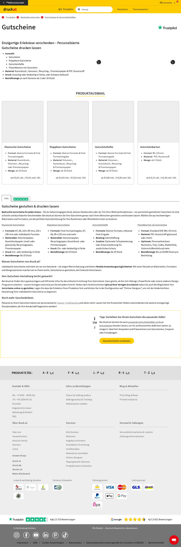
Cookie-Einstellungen (53, 542)
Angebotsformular (21, 407)
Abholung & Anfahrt (22, 412)
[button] (98, 62)
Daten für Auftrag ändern (78, 395)
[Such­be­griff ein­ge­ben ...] (96, 9)
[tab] (21, 198)
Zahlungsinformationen (132, 436)
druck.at (16, 460)
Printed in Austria (128, 399)
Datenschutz (75, 542)
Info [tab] (6, 198)
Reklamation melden (76, 403)
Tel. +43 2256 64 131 (22, 399)
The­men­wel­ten (140, 9)
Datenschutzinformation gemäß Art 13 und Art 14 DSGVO (115, 542)
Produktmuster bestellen (79, 465)
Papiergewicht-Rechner (78, 461)
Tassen (60, 302)
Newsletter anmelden (77, 453)
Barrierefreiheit (156, 542)
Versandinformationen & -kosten (136, 432)
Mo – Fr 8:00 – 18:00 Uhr (23, 395)
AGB (35, 542)
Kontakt (16, 403)
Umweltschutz (19, 436)
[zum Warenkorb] (175, 3)
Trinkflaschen (72, 302)
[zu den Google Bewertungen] (135, 519)
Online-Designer (74, 457)
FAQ (14, 416)
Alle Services (72, 432)
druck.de (16, 465)
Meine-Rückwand (21, 473)
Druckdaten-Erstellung (77, 444)
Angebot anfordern (75, 440)
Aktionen (70, 436)
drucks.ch (17, 469)
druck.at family (19, 440)
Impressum (22, 542)
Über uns (16, 432)
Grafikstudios (73, 448)
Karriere (16, 444)
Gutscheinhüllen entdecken (117, 340)
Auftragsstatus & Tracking (79, 399)
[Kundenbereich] (165, 2)
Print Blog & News (129, 395)
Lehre (15, 448)
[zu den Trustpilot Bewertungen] (167, 27)
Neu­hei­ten (122, 9)
